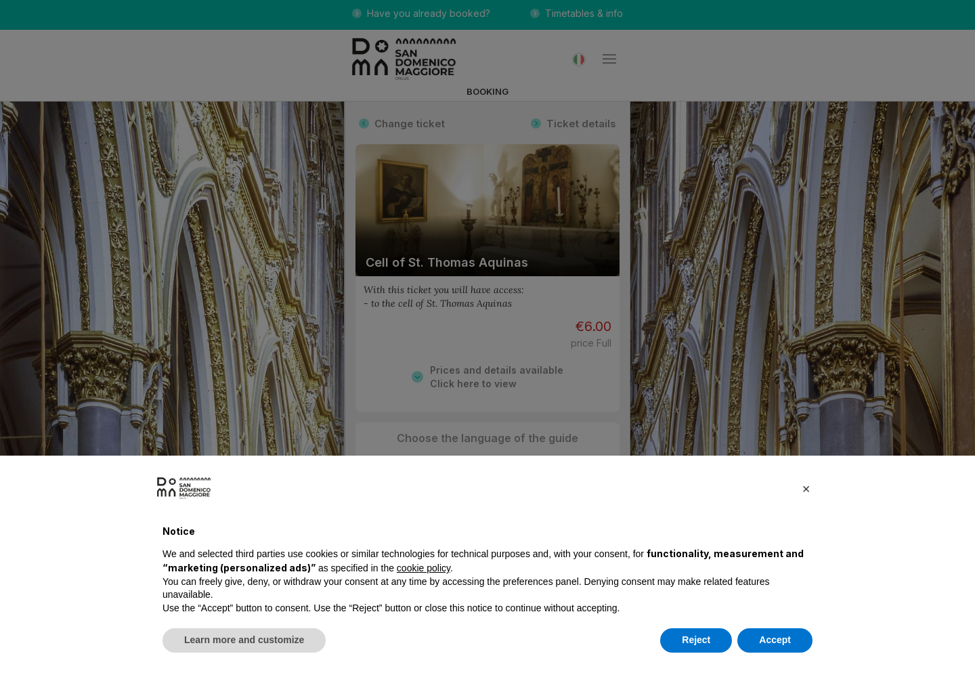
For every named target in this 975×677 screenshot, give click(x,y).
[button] (806, 488)
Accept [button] (775, 639)
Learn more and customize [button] (244, 639)
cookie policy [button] (423, 568)
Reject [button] (696, 639)
